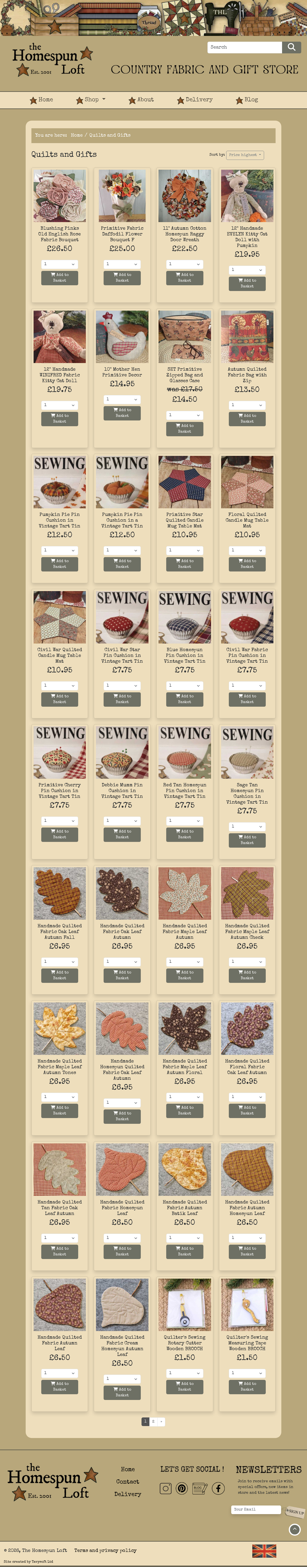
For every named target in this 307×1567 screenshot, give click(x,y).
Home (41, 101)
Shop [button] (88, 101)
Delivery (195, 101)
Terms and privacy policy (105, 1551)
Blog (247, 101)
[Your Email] (256, 1509)
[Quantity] (59, 264)
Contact (127, 1482)
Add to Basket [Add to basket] (60, 278)
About (141, 101)
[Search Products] (291, 47)
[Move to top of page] (295, 1530)
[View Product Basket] (281, 96)
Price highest (243, 155)
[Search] (244, 47)
